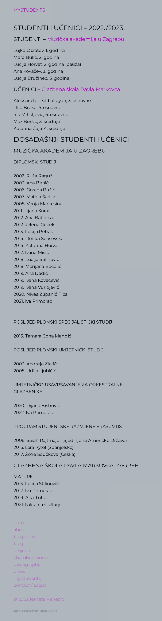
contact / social (30, 585)
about (20, 529)
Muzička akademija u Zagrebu (85, 39)
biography (24, 536)
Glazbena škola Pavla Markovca (81, 89)
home (20, 522)
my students (27, 578)
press (19, 571)
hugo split (51, 611)
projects (22, 550)
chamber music (31, 557)
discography (27, 564)
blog (18, 543)
